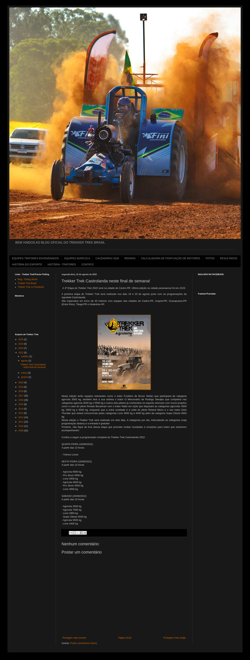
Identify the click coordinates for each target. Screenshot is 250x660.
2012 (21, 417)
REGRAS (129, 258)
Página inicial (124, 638)
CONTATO (87, 264)
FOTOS (210, 258)
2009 (21, 430)
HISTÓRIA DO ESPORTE (27, 264)
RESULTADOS (228, 258)
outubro (25, 356)
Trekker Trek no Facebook (31, 287)
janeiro (24, 377)
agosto (24, 360)
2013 (21, 413)
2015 (21, 404)
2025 (21, 339)
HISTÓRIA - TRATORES (62, 264)
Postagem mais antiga (174, 638)
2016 (21, 400)
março (24, 372)
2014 (21, 408)
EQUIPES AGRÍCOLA (77, 258)
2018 (21, 391)
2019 (21, 387)
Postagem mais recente (74, 638)
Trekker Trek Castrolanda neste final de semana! (33, 366)
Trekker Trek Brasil (27, 283)
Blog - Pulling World (27, 279)
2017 (21, 395)
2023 (21, 348)
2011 (21, 422)
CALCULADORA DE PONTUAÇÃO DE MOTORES (170, 258)
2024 (21, 344)
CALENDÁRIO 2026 (107, 258)
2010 (21, 426)
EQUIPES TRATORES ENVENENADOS (35, 258)
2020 (21, 382)
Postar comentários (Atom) (83, 643)
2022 (21, 352)
